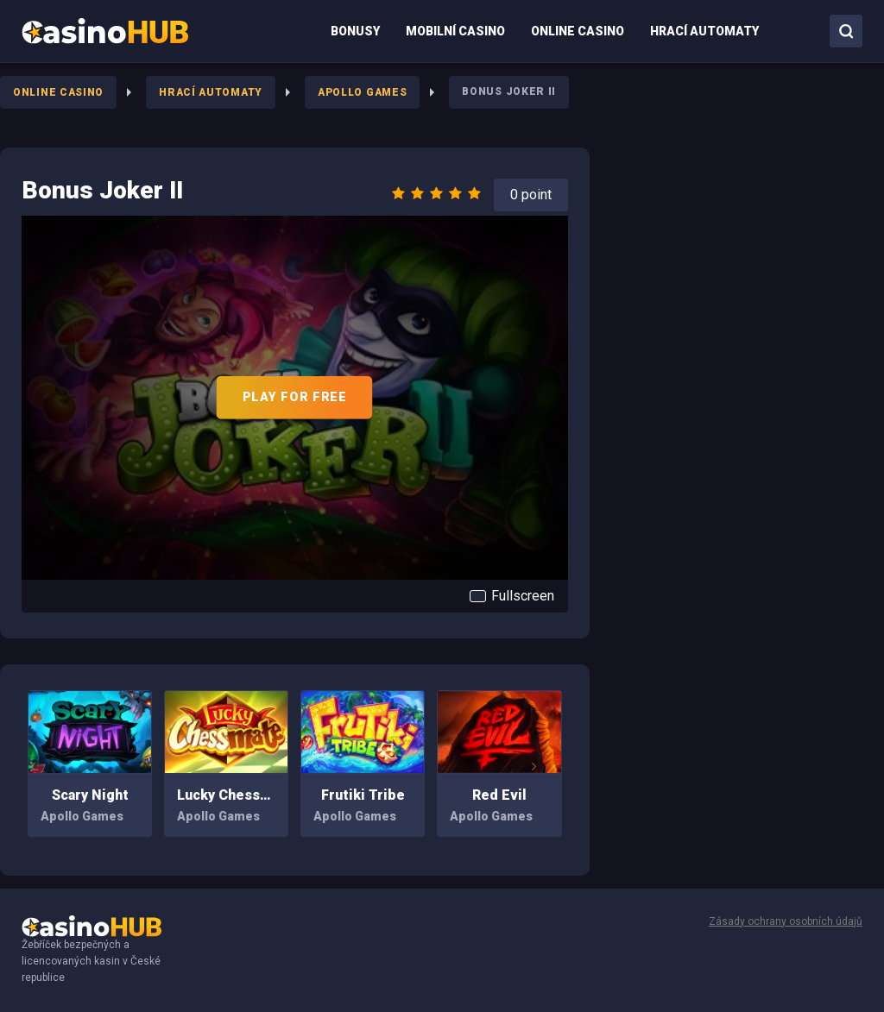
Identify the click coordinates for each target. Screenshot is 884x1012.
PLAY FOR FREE (295, 397)
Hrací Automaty (210, 92)
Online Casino (58, 92)
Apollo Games (362, 92)
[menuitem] (105, 31)
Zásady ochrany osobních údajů (785, 921)
